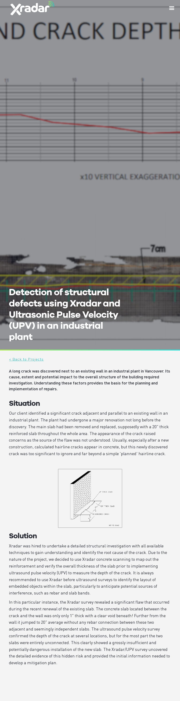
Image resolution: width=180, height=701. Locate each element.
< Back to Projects (26, 359)
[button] (172, 8)
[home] (32, 8)
